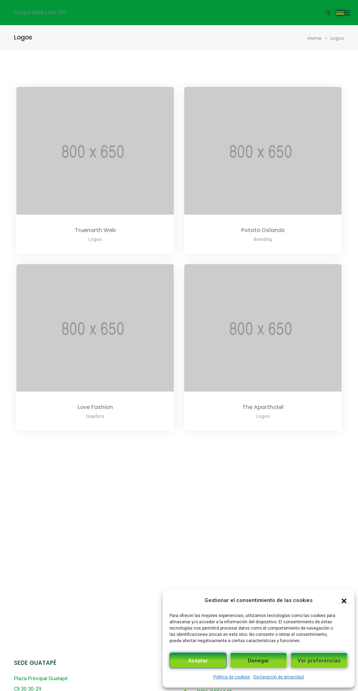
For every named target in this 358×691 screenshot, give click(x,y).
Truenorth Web (95, 230)
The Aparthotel (263, 407)
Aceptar (198, 660)
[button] (344, 600)
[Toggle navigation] (340, 12)
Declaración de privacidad (278, 677)
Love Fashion (95, 407)
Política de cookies (231, 677)
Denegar (258, 660)
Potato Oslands (263, 230)
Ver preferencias (319, 660)
